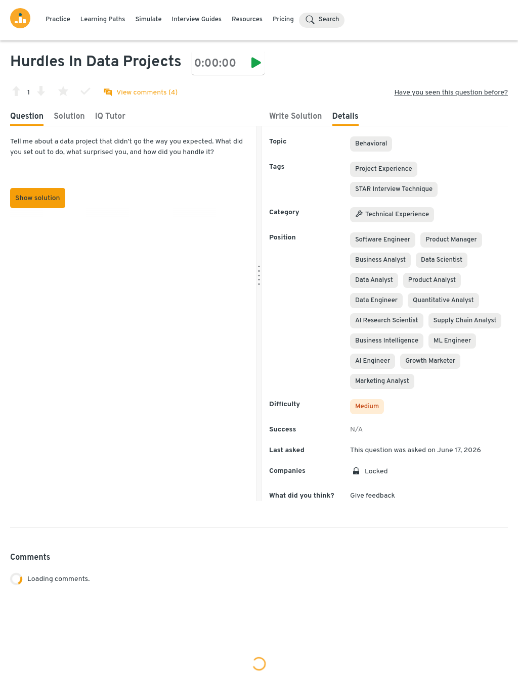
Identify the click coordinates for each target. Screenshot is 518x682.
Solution (69, 117)
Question (27, 117)
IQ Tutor (110, 117)
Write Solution (295, 117)
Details (345, 117)
